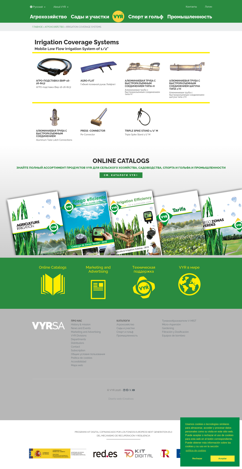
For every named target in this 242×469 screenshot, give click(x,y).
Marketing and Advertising (86, 331)
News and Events (81, 328)
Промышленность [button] (189, 16)
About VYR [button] (59, 6)
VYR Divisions (79, 335)
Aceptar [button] (222, 458)
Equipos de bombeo (173, 335)
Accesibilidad (78, 361)
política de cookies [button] (196, 450)
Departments (78, 339)
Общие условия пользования (88, 354)
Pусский (36, 6)
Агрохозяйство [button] (48, 16)
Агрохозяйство (54, 26)
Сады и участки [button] (90, 16)
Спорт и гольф (125, 331)
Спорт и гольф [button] (145, 16)
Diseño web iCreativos (121, 398)
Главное (37, 26)
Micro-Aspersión (171, 324)
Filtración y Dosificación (175, 331)
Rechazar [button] (197, 458)
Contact (75, 346)
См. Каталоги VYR (121, 175)
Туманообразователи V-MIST (179, 320)
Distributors (77, 343)
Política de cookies (81, 357)
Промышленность (127, 335)
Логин (208, 6)
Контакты (191, 6)
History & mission (80, 324)
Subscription (78, 350)
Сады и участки (126, 328)
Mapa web (77, 365)
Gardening (168, 328)
